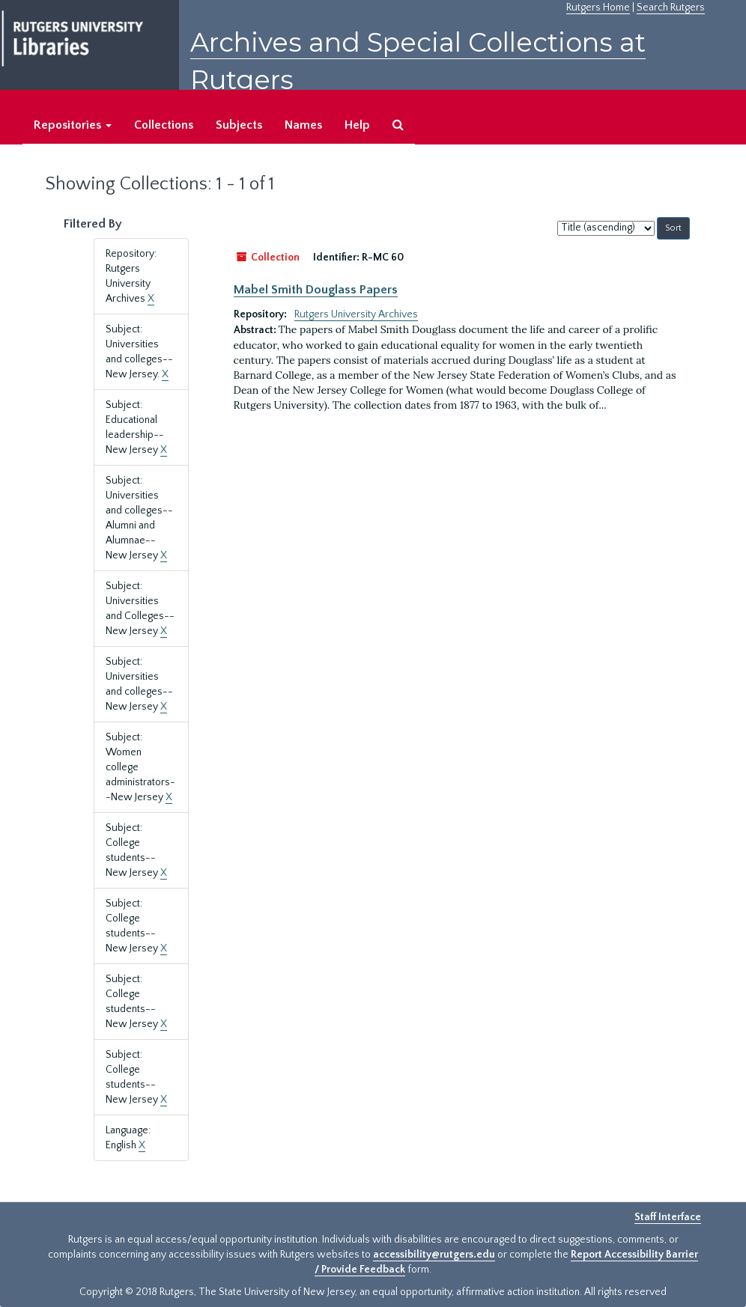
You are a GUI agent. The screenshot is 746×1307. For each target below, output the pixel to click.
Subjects (239, 125)
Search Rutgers (671, 7)
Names (303, 125)
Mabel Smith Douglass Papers (316, 289)
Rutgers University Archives (356, 314)
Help (357, 125)
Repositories (73, 125)
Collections (163, 125)
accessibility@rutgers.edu (434, 1255)
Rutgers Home (598, 7)
